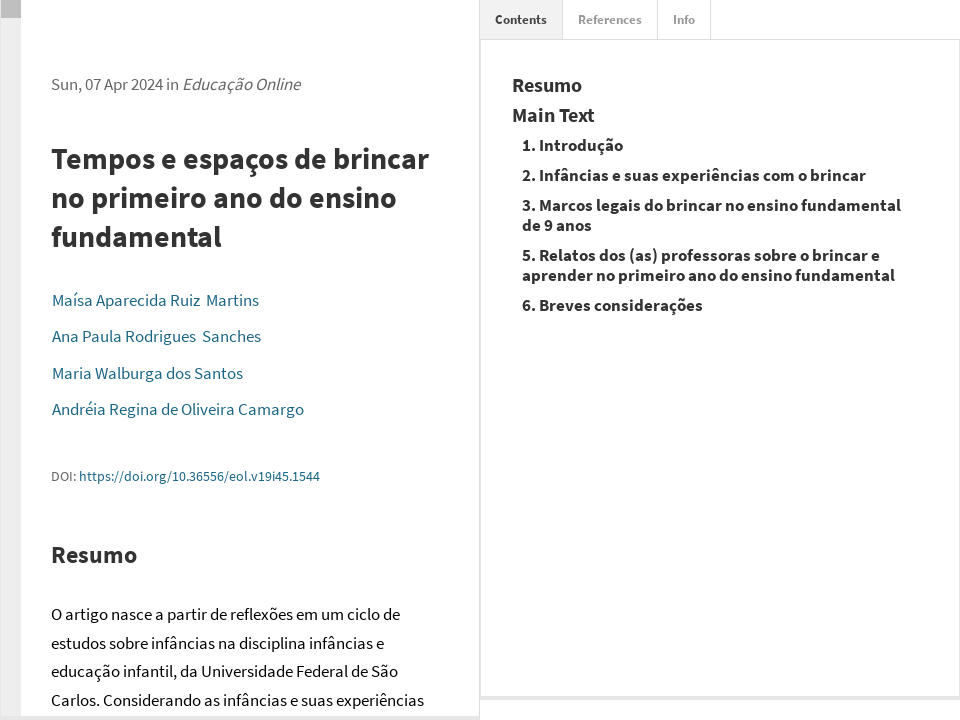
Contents (521, 19)
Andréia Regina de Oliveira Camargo (178, 409)
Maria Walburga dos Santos (147, 373)
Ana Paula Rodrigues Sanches (156, 336)
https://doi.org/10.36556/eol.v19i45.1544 (199, 476)
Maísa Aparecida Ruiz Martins (155, 300)
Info (684, 19)
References (610, 19)
